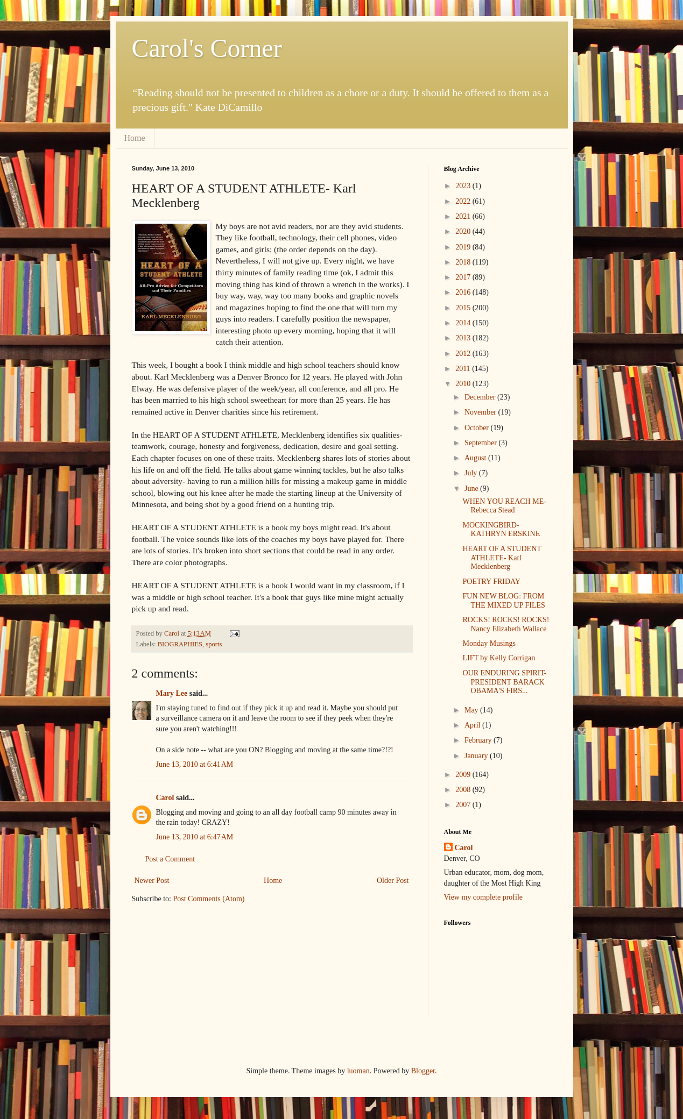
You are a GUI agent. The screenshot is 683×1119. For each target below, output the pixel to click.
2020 (464, 231)
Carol (165, 798)
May (472, 710)
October (477, 428)
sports (214, 644)
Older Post (393, 880)
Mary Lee (172, 693)
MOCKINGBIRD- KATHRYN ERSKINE (501, 529)
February (479, 740)
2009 (464, 775)
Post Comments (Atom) (209, 899)
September (481, 443)
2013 (464, 338)
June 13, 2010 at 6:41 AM (195, 764)
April (473, 725)
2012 (464, 354)
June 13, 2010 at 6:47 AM (195, 837)
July (471, 473)
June (472, 488)
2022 (464, 201)
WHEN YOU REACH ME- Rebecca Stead (504, 506)
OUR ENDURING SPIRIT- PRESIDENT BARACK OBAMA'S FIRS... (504, 682)
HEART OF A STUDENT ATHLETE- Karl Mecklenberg (501, 558)
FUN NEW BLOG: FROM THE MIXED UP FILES (503, 600)
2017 (464, 277)
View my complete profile (483, 897)
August (476, 458)
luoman (358, 1071)
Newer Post (152, 880)
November (481, 412)
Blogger (423, 1071)
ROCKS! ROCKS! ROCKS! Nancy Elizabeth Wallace (505, 624)
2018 (464, 262)
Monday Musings (488, 643)
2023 (464, 186)
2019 (464, 247)
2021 (464, 216)
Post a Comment (170, 859)
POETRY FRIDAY (491, 582)
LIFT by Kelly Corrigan (498, 658)
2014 (464, 323)
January (477, 756)
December (480, 397)
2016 (464, 292)
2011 (463, 369)
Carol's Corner (207, 48)
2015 (464, 308)
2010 (464, 384)
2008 (464, 790)
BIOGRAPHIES (180, 644)
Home (134, 137)
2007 (464, 805)
